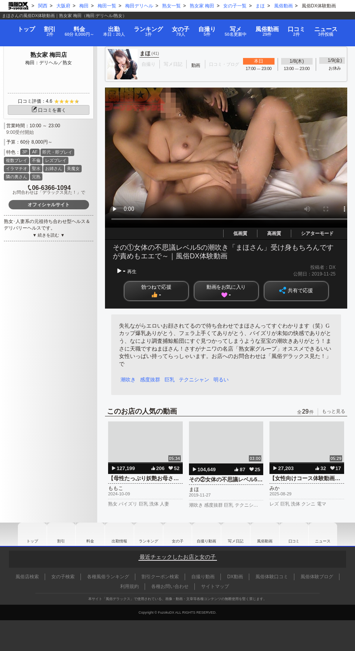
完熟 (36, 176)
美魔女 (73, 168)
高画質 (274, 233)
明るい (224, 380)
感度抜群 (151, 380)
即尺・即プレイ (57, 152)
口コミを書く (48, 110)
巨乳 (171, 380)
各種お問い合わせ (170, 586)
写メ (240, 28)
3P (24, 151)
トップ (20, 25)
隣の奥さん (16, 176)
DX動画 (235, 576)
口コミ (302, 28)
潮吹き (128, 380)
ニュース (332, 28)
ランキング (150, 28)
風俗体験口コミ (271, 576)
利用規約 (129, 586)
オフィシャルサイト (49, 204)
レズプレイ (55, 160)
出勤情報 (117, 534)
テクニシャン (197, 380)
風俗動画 (273, 28)
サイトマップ (215, 586)
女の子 (182, 28)
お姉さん (53, 168)
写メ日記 (237, 534)
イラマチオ (16, 168)
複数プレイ (16, 160)
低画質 (240, 233)
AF (34, 151)
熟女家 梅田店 (48, 54)
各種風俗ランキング (108, 576)
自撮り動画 (207, 534)
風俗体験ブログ (317, 576)
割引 (45, 28)
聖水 (36, 168)
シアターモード (317, 233)
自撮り (209, 28)
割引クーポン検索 (160, 576)
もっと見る (333, 411)
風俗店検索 (27, 576)
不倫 (36, 160)
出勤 (114, 28)
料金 (77, 28)
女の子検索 (63, 576)
